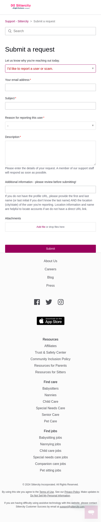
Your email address (17, 79)
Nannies (51, 395)
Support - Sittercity (17, 21)
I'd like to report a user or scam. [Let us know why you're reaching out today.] (30, 68)
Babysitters (50, 388)
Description (12, 137)
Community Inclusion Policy (50, 359)
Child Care (50, 401)
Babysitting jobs (50, 437)
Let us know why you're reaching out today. (32, 60)
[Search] (50, 31)
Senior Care (50, 414)
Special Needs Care (50, 408)
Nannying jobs (50, 444)
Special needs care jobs (50, 457)
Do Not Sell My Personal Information (50, 495)
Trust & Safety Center (50, 352)
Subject (10, 98)
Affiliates (50, 346)
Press (50, 285)
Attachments (13, 218)
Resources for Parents (50, 365)
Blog (50, 277)
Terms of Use (46, 491)
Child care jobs (50, 450)
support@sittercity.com (72, 506)
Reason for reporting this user (24, 117)
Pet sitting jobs (50, 470)
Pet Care (50, 421)
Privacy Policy (72, 491)
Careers (50, 269)
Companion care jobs (50, 464)
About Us (50, 261)
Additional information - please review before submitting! (40, 182)
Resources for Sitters (50, 372)
